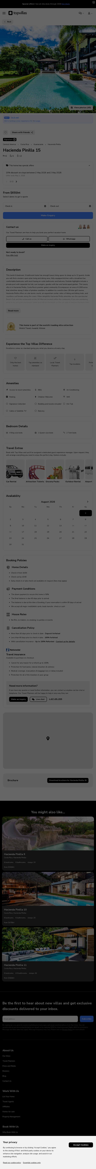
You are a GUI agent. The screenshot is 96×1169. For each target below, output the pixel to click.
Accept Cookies (80, 1145)
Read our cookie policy (12, 1162)
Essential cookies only (32, 1162)
